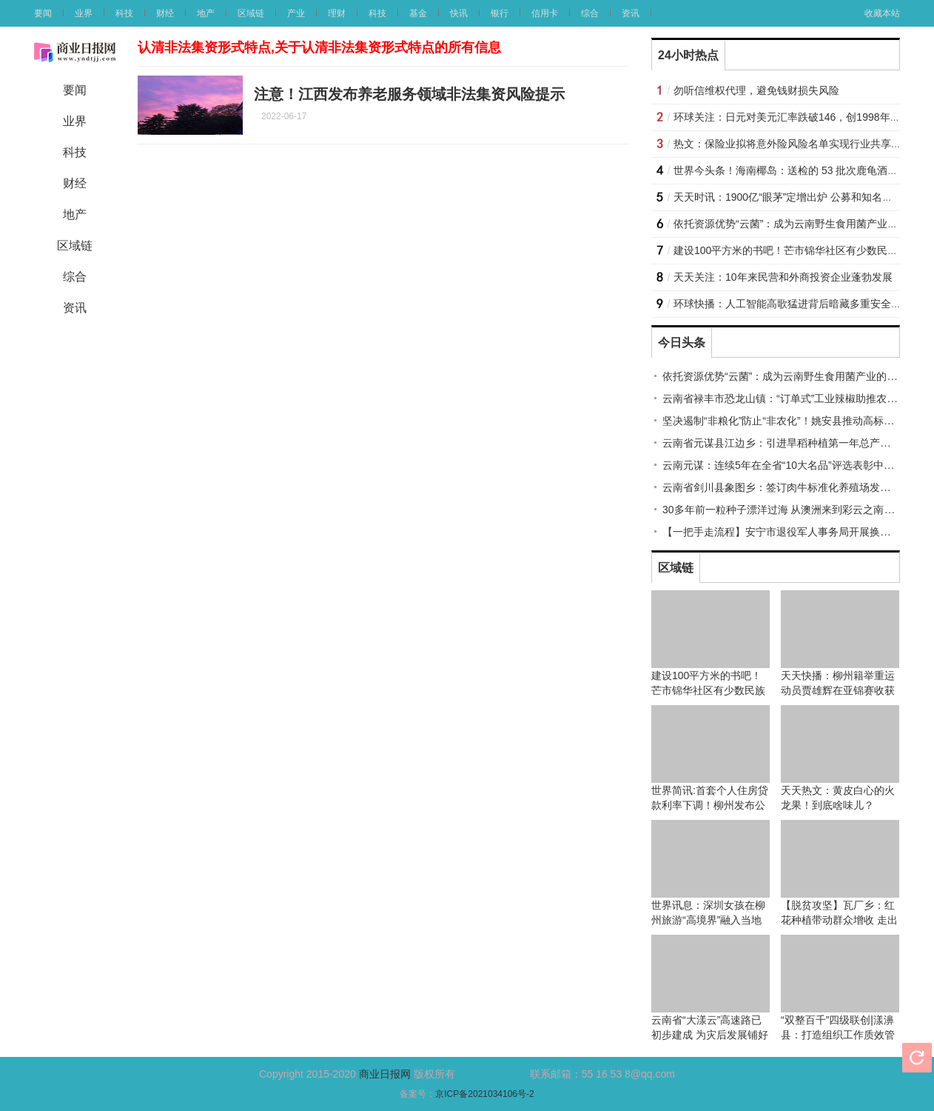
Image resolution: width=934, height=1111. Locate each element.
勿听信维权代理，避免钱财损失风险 (756, 90)
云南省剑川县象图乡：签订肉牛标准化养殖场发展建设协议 (797, 487)
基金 (418, 13)
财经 (165, 13)
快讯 (459, 13)
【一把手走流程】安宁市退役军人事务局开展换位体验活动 (797, 532)
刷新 (917, 1057)
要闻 (43, 13)
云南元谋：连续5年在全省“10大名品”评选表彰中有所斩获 (793, 465)
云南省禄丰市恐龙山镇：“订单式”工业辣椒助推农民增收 (790, 398)
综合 (590, 13)
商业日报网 (385, 1074)
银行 (499, 13)
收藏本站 (882, 13)
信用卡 (544, 13)
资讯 (630, 13)
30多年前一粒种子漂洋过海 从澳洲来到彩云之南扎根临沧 (793, 510)
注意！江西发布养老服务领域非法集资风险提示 (409, 94)
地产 (206, 13)
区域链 (251, 13)
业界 (84, 13)
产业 (296, 13)
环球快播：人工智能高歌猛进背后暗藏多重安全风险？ (797, 304)
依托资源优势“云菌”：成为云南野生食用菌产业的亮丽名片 (795, 376)
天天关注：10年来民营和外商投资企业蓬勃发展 (783, 277)
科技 (124, 13)
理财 (337, 13)
